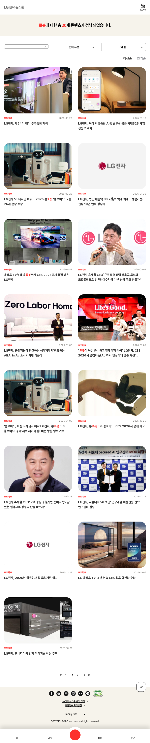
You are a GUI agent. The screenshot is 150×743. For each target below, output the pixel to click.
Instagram (66, 693)
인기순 (141, 58)
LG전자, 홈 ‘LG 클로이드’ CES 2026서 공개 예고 (111, 426)
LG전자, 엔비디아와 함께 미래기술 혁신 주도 (30, 653)
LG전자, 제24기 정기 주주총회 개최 (26, 123)
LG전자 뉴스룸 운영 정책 (73, 701)
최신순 (127, 58)
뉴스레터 (143, 9)
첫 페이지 (61, 675)
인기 (133, 738)
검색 (75, 734)
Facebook (51, 693)
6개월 (123, 47)
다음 (84, 675)
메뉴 (50, 738)
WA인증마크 (98, 693)
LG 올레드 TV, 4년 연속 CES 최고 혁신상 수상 (107, 578)
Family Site (74, 714)
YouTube (58, 693)
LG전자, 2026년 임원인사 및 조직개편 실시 (31, 578)
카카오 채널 (87, 693)
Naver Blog (73, 693)
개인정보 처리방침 (73, 705)
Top (141, 687)
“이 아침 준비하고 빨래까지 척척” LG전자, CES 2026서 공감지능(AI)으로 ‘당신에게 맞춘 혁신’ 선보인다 (109, 355)
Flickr (80, 693)
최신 (100, 738)
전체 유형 (74, 47)
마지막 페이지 (89, 675)
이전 (66, 675)
